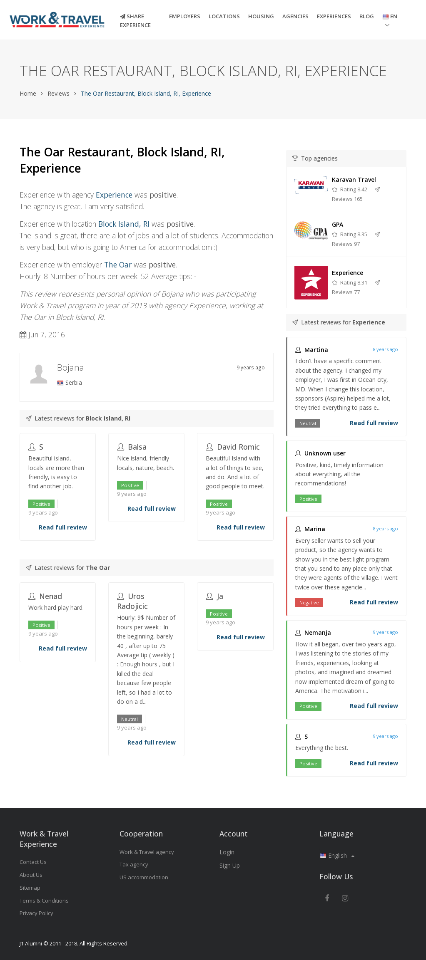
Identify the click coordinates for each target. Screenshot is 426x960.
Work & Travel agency (147, 852)
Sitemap (30, 887)
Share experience (135, 20)
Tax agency (134, 864)
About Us (31, 874)
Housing (261, 16)
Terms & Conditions (44, 900)
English (337, 855)
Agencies (295, 16)
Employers (184, 16)
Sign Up (229, 865)
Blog (366, 16)
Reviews (58, 93)
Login (226, 852)
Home (28, 93)
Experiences (334, 16)
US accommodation (144, 877)
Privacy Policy (36, 913)
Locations (224, 16)
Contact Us (33, 862)
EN (389, 16)
